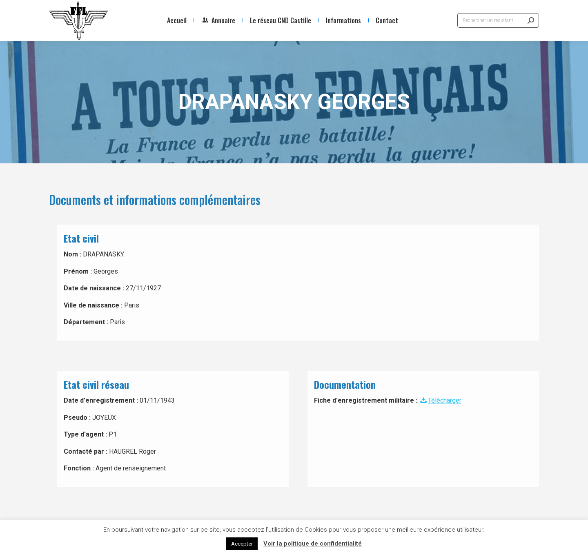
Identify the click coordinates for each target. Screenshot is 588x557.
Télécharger (440, 400)
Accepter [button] (242, 544)
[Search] (498, 20)
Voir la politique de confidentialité (312, 543)
